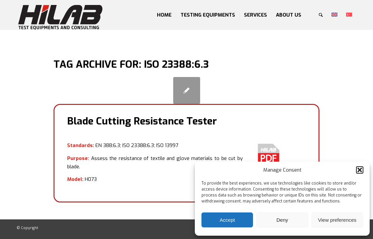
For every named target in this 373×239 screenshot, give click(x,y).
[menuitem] (164, 15)
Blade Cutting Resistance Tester (142, 121)
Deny (282, 220)
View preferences (337, 220)
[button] (359, 170)
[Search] (320, 15)
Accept (227, 220)
